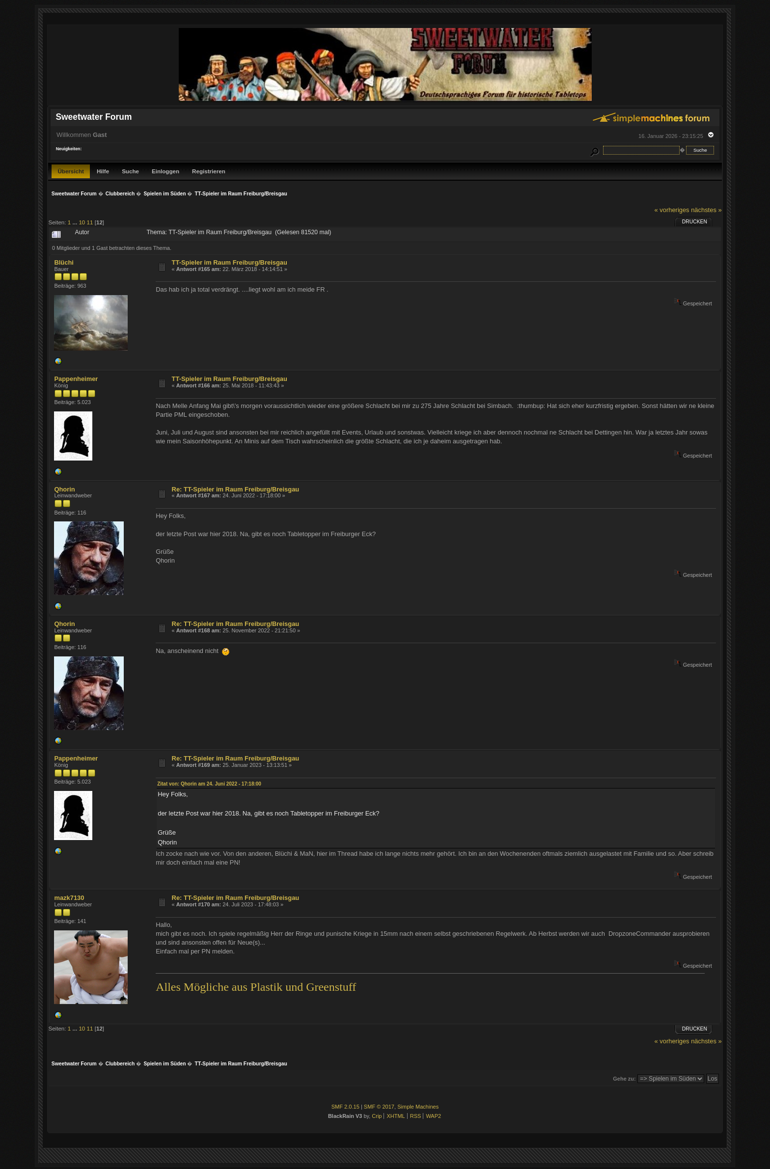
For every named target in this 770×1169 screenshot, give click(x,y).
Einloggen (165, 171)
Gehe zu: (624, 1079)
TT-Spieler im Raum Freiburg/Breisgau (229, 262)
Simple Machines (418, 1107)
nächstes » (706, 210)
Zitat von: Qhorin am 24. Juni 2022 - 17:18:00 (209, 784)
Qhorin (64, 489)
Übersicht (70, 171)
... (75, 222)
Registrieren (208, 171)
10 (82, 222)
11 (90, 222)
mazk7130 (69, 897)
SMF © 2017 (379, 1107)
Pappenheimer (76, 378)
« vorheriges (672, 210)
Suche (130, 171)
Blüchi (63, 262)
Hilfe (103, 171)
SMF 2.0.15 (345, 1107)
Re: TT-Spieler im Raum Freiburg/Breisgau (236, 489)
